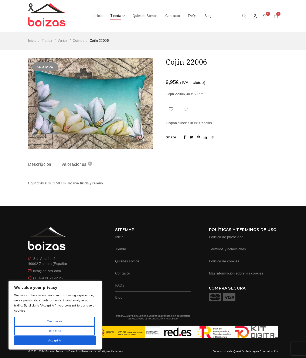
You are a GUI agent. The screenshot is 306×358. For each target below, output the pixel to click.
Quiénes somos (127, 261)
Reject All (54, 331)
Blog (118, 297)
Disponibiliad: (176, 123)
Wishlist (267, 14)
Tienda (47, 40)
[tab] (40, 165)
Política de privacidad (226, 237)
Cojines (79, 40)
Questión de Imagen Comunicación (255, 351)
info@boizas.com (47, 271)
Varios (63, 40)
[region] (55, 315)
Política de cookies (224, 261)
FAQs (119, 285)
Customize (54, 321)
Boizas (49, 351)
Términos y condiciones (227, 249)
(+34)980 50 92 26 (48, 278)
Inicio (32, 40)
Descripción (40, 164)
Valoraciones (77, 164)
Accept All (55, 340)
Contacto (122, 273)
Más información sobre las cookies (236, 273)
